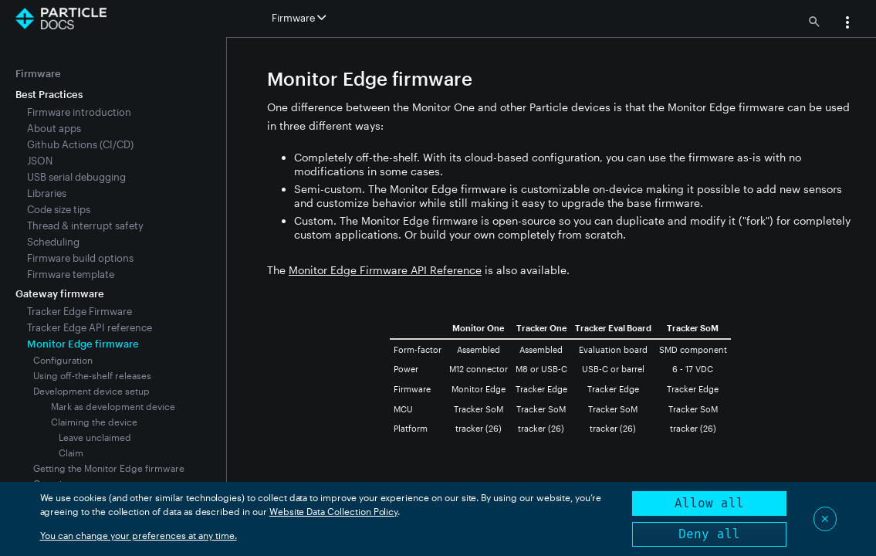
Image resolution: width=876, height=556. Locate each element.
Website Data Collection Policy (333, 511)
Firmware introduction (79, 112)
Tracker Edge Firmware (79, 311)
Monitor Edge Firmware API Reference (385, 269)
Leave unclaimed (95, 437)
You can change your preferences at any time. (138, 535)
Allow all (709, 503)
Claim (71, 452)
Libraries (46, 193)
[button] (847, 24)
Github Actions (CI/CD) (80, 144)
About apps (54, 128)
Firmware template (70, 274)
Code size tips (58, 209)
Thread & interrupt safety (85, 225)
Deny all (709, 534)
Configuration (63, 359)
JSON (39, 160)
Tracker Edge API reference (89, 327)
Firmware (38, 73)
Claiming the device (94, 421)
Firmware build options (80, 258)
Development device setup (91, 390)
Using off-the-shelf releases (92, 375)
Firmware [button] (299, 18)
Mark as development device (113, 406)
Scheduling (53, 242)
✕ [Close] (825, 518)
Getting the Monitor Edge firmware (108, 468)
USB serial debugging (76, 177)
